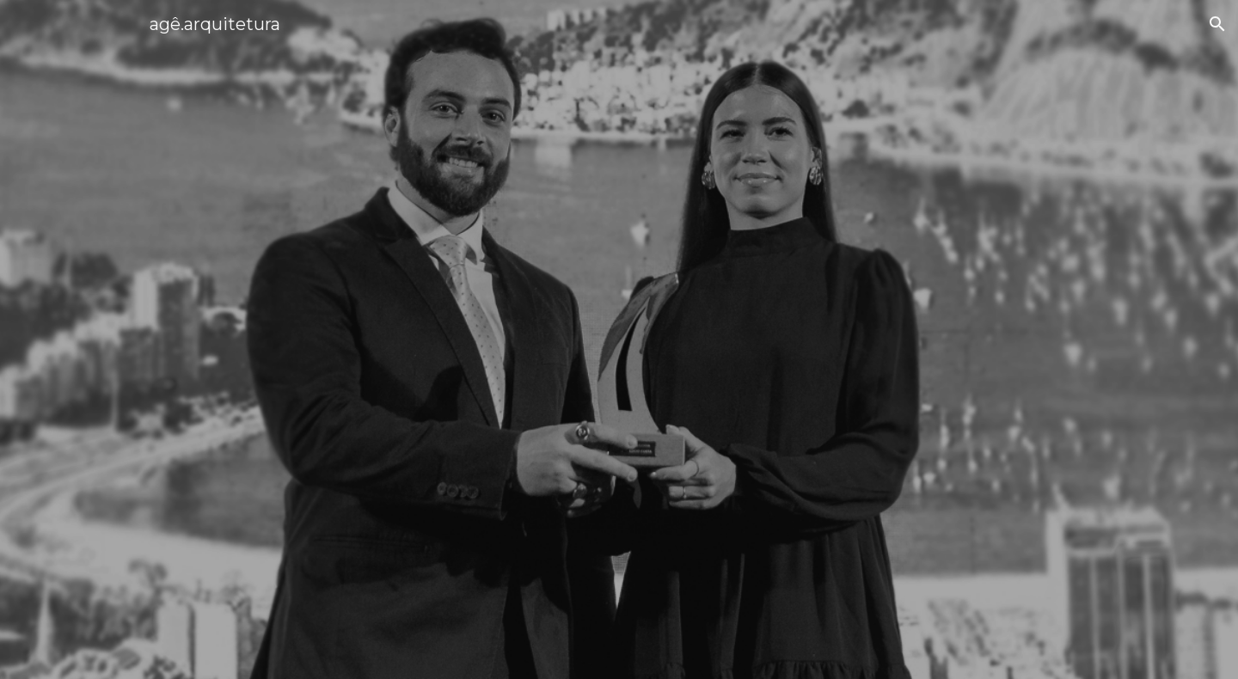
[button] (1217, 24)
